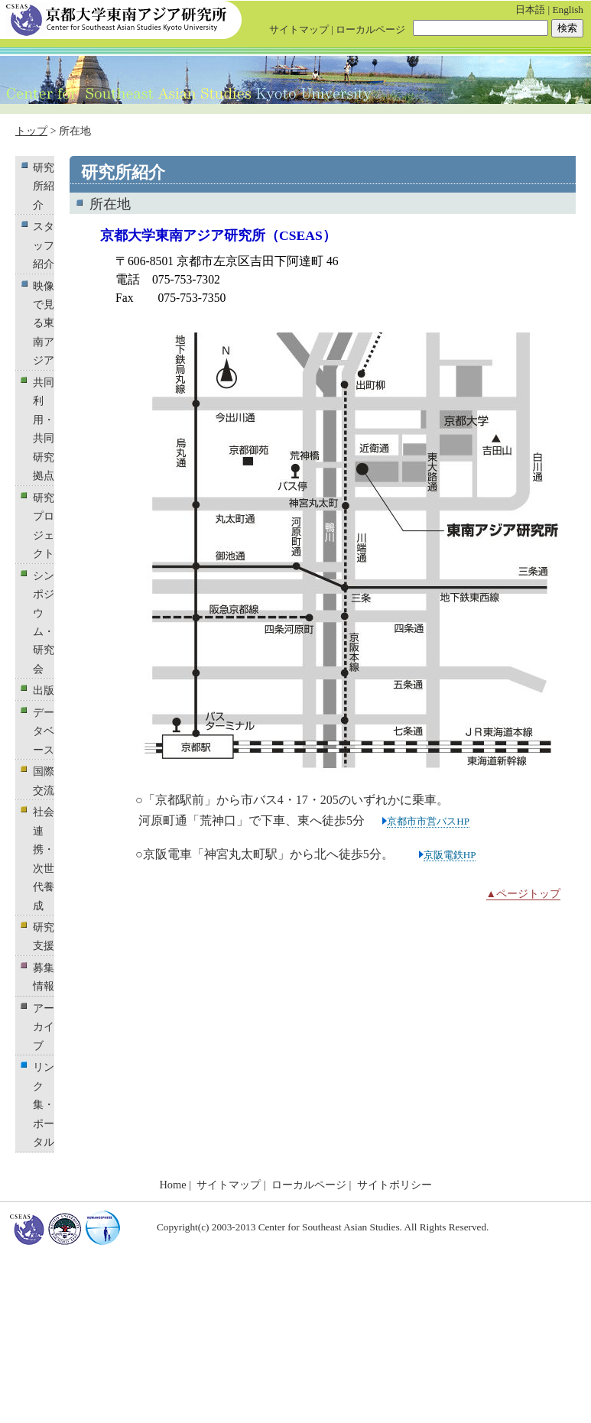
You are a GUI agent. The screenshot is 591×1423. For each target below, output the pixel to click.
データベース (43, 731)
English (567, 9)
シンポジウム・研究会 (43, 622)
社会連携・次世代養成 (43, 858)
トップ (31, 131)
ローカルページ (370, 29)
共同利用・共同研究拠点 (43, 428)
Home (172, 1184)
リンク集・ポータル (43, 1104)
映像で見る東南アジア (43, 323)
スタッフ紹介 (43, 245)
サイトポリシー (394, 1184)
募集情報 (43, 976)
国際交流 (43, 780)
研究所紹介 (43, 186)
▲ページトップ (523, 894)
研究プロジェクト (43, 525)
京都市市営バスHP (428, 821)
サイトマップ (299, 29)
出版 (43, 690)
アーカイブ (43, 1027)
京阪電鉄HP (450, 855)
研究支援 (43, 936)
